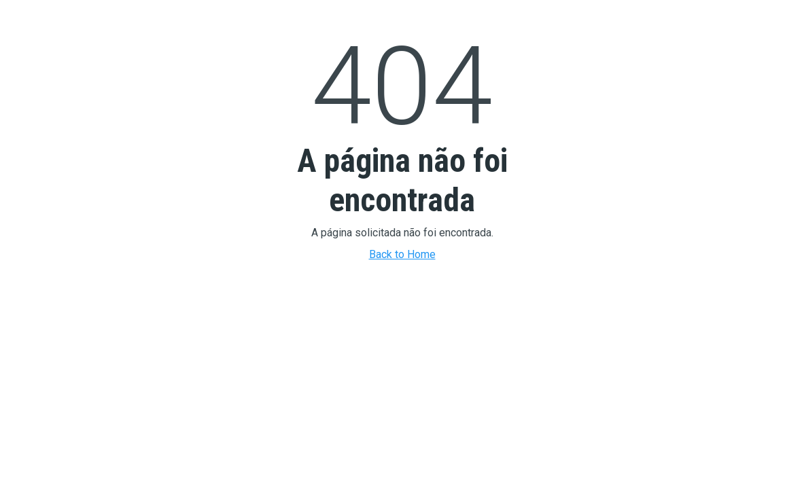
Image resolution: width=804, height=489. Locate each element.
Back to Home (402, 254)
